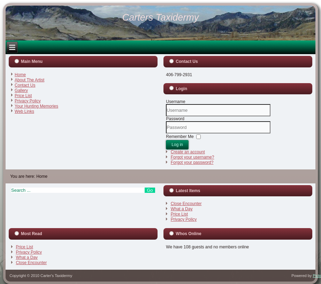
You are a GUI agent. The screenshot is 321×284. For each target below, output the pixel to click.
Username (175, 101)
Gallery (21, 90)
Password (175, 118)
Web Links (24, 111)
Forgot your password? (192, 162)
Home (20, 74)
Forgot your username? (192, 157)
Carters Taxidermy (160, 17)
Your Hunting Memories (36, 106)
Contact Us (25, 85)
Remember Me (179, 136)
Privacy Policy (28, 101)
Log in (177, 144)
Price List (23, 95)
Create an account (188, 152)
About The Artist (29, 80)
